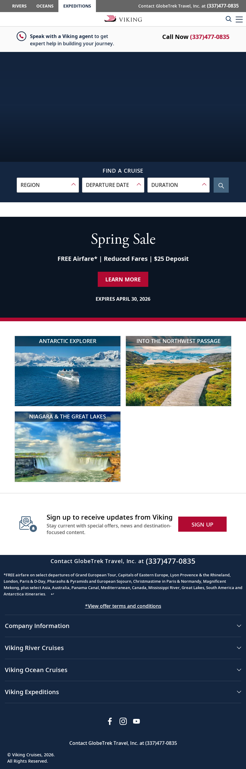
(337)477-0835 (209, 37)
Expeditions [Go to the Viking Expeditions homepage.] (77, 6)
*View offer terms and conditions (123, 606)
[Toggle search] (228, 19)
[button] (239, 19)
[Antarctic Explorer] (68, 371)
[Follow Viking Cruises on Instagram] (123, 721)
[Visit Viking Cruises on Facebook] (109, 721)
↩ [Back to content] (52, 594)
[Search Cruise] (221, 185)
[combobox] (48, 185)
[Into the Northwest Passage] (179, 371)
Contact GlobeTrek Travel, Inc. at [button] (188, 5)
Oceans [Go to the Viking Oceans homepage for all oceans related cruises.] (45, 6)
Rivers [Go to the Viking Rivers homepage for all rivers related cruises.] (19, 6)
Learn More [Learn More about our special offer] (123, 279)
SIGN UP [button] (203, 524)
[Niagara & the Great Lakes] (68, 446)
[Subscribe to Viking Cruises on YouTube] (136, 721)
